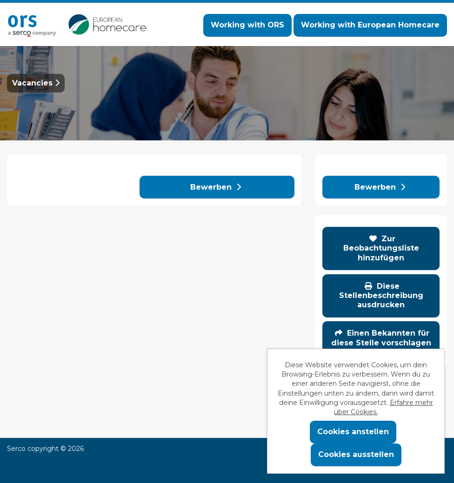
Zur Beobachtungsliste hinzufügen (381, 248)
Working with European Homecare (370, 24)
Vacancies (36, 83)
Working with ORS (247, 24)
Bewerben (215, 187)
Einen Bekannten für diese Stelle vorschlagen (381, 338)
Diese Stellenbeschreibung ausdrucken (381, 296)
